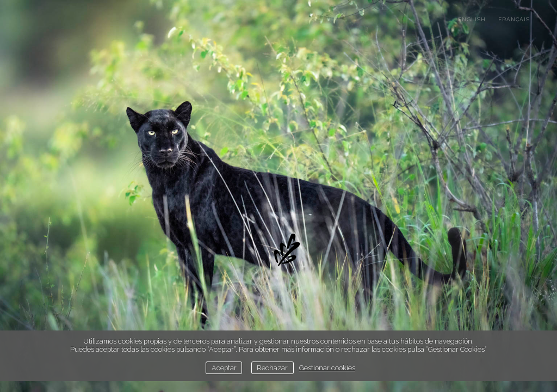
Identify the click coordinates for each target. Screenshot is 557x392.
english (472, 19)
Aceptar (224, 368)
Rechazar (272, 368)
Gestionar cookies (327, 368)
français (514, 19)
